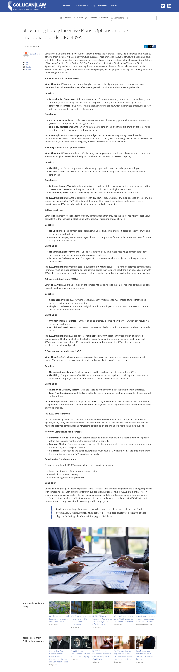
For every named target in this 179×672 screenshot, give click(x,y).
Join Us (114, 5)
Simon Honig (35, 54)
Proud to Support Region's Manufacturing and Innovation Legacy (80, 654)
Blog (93, 5)
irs (27, 65)
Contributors (91, 18)
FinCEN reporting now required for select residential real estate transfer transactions (123, 655)
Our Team (66, 5)
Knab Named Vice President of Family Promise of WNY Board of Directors (146, 655)
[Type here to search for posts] (133, 18)
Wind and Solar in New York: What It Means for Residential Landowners (124, 619)
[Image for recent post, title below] (59, 642)
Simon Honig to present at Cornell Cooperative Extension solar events (145, 619)
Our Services (80, 5)
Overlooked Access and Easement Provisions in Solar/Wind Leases (59, 619)
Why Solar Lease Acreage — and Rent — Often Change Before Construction (81, 620)
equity (28, 69)
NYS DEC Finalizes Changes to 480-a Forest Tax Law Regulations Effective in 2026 (102, 620)
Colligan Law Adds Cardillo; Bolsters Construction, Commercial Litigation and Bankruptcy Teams (58, 656)
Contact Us (103, 5)
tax (27, 62)
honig (28, 67)
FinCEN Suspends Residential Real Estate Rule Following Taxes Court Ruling (101, 655)
